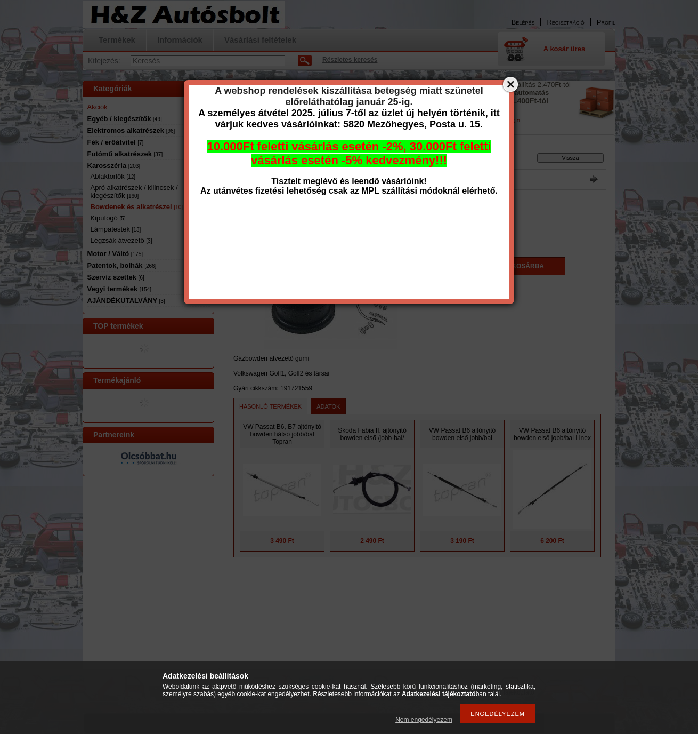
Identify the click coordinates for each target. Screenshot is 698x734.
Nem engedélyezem (423, 719)
